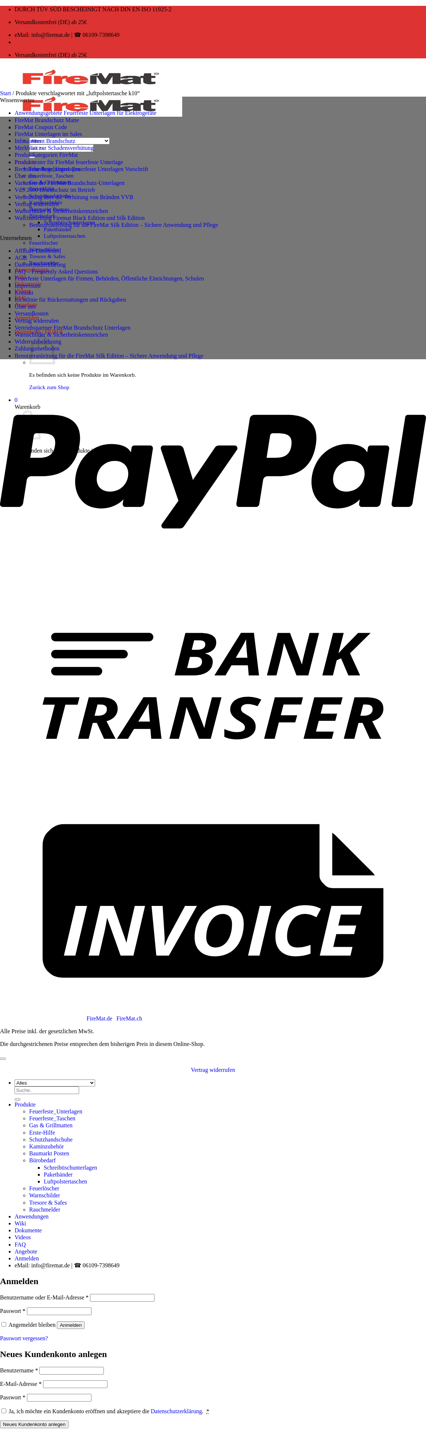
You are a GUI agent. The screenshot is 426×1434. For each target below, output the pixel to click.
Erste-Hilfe (42, 1132)
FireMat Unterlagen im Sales (48, 134)
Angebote (26, 1251)
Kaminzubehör (46, 1146)
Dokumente (28, 1230)
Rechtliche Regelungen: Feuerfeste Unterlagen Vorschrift (81, 169)
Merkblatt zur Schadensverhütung (54, 148)
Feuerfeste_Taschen (51, 176)
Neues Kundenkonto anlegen (34, 1424)
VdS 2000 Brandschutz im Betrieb (55, 190)
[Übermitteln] (17, 1099)
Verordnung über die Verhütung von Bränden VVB (74, 197)
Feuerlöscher (43, 243)
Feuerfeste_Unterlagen (55, 1111)
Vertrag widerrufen (37, 204)
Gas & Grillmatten (51, 1125)
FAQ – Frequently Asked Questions (56, 271)
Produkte (25, 1104)
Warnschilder (44, 1195)
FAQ (20, 1244)
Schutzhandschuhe (51, 1139)
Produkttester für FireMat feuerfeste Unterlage (69, 162)
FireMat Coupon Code (41, 127)
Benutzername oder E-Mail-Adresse (44, 1297)
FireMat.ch (129, 1018)
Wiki (20, 1223)
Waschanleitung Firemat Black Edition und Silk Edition (80, 218)
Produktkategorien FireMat (46, 155)
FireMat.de (100, 1018)
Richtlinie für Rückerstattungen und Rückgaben (70, 300)
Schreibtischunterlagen (70, 1167)
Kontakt (24, 293)
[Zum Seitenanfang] (3, 1059)
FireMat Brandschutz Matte (47, 120)
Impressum (27, 286)
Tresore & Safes (47, 256)
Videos (23, 1237)
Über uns (25, 176)
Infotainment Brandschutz (45, 141)
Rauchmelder (44, 1209)
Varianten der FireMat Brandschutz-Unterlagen (70, 183)
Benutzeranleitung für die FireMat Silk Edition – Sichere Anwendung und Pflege (123, 225)
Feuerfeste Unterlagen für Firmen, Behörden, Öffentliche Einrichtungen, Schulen (109, 278)
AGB (21, 258)
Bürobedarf (42, 1160)
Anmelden (71, 1325)
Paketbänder (57, 229)
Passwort (13, 1311)
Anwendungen (31, 1216)
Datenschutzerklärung (40, 264)
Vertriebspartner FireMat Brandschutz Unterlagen (72, 328)
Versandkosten (31, 313)
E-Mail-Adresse (21, 1384)
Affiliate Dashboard (38, 251)
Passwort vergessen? (24, 1338)
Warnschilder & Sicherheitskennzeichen (61, 211)
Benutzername (19, 1370)
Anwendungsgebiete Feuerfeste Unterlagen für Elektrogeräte (85, 113)
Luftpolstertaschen (64, 236)
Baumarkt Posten (49, 1153)
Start (5, 93)
